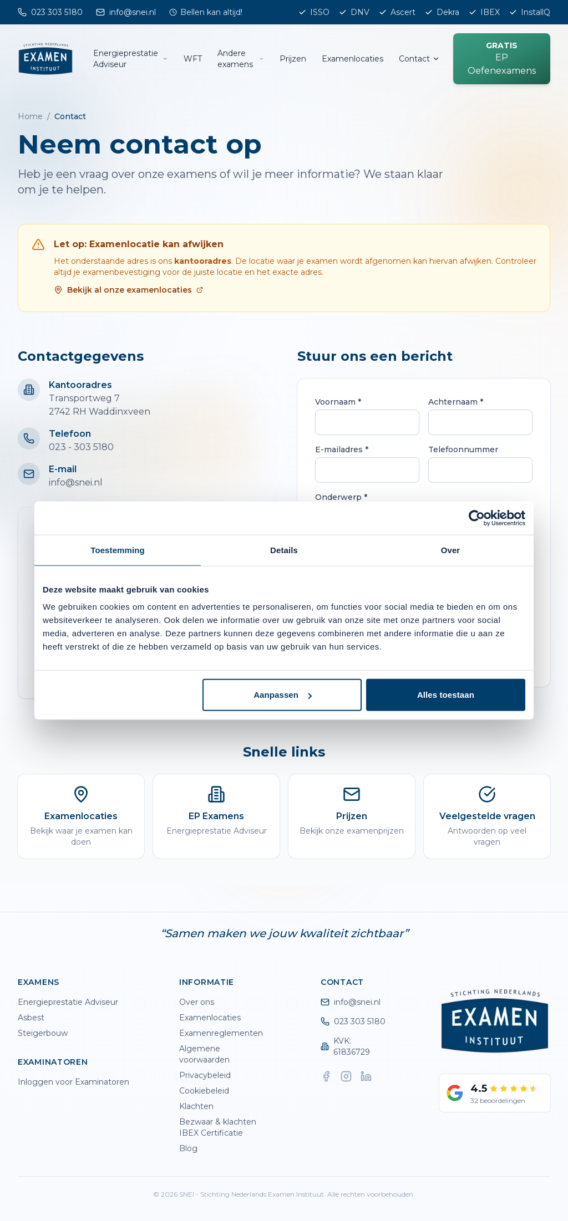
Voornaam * (338, 402)
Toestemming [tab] (117, 549)
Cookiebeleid (204, 1091)
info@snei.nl (76, 482)
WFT (193, 59)
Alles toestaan (445, 694)
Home (30, 116)
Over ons (196, 1002)
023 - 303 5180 (81, 447)
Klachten (196, 1106)
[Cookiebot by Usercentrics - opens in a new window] (476, 517)
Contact (419, 59)
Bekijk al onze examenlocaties (128, 290)
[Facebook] (326, 1076)
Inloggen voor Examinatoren (73, 1082)
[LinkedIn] (366, 1076)
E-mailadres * (341, 449)
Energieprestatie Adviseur (130, 58)
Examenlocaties (352, 59)
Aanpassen (282, 694)
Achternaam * (455, 402)
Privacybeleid (205, 1075)
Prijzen (293, 59)
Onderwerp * (341, 497)
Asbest (31, 1018)
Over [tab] (450, 549)
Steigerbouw (43, 1033)
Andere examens (240, 58)
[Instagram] (346, 1076)
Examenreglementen (221, 1033)
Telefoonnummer (463, 449)
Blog (188, 1148)
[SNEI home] (45, 59)
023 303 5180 (353, 1021)
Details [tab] (284, 549)
